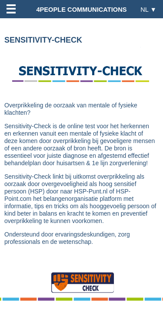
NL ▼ (148, 9)
